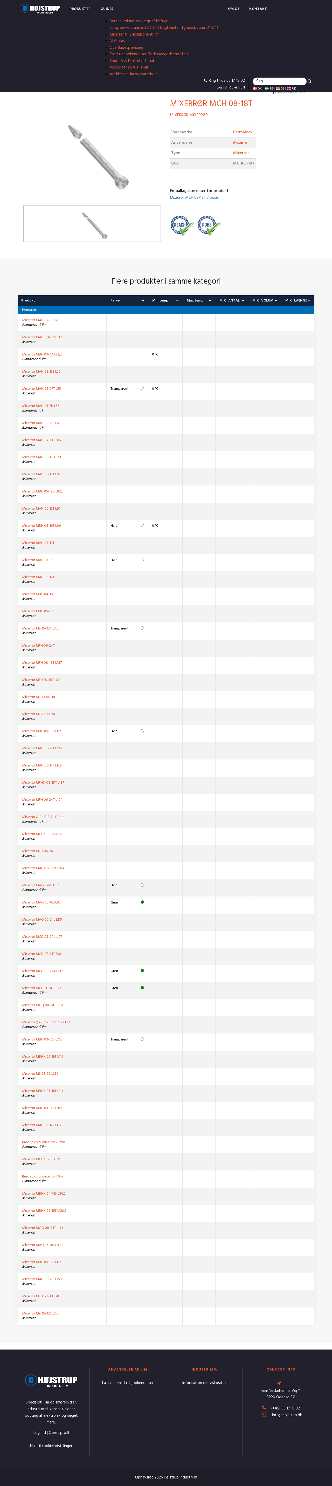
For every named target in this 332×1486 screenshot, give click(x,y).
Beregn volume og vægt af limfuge (139, 21)
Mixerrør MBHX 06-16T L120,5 (44, 1211)
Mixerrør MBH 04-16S (38, 594)
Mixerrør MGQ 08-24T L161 (42, 1005)
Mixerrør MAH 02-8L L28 (40, 320)
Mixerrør (241, 142)
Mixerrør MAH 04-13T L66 (41, 440)
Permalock (242, 132)
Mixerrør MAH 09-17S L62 (41, 423)
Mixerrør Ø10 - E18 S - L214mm (44, 817)
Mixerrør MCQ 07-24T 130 (41, 954)
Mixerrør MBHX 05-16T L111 (42, 1057)
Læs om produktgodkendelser (128, 1383)
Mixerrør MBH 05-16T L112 (41, 731)
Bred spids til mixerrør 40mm (44, 1177)
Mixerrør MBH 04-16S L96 (41, 526)
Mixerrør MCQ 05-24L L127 (42, 937)
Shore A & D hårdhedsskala (133, 61)
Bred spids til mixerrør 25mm (43, 1142)
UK (291, 88)
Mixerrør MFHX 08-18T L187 (43, 783)
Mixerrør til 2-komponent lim (134, 34)
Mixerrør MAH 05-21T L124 (42, 748)
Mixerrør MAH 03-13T (38, 543)
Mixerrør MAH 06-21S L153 (42, 1279)
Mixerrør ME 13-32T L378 (40, 1296)
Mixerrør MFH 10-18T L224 (42, 680)
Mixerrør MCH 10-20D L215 (42, 1159)
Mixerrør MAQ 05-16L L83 (41, 903)
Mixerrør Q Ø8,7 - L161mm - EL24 (46, 1022)
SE (269, 88)
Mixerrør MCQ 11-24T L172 (41, 988)
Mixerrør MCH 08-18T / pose (194, 198)
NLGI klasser (120, 41)
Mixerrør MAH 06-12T (38, 577)
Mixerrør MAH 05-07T (38, 560)
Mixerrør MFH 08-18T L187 (42, 663)
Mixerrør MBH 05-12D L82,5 (43, 492)
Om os (234, 9)
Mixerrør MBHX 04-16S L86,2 (44, 1194)
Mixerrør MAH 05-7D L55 (40, 406)
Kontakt (258, 9)
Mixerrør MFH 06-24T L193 (42, 851)
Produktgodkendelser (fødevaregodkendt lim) (149, 54)
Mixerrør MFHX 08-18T (39, 697)
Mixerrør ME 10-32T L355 (40, 629)
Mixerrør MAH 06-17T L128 (42, 766)
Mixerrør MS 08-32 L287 (40, 1074)
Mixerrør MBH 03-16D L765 (42, 1040)
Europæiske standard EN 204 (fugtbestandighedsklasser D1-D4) (164, 28)
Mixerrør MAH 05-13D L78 (41, 457)
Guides (107, 9)
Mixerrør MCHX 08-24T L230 (44, 834)
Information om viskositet (204, 1383)
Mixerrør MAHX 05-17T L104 (43, 868)
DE (280, 88)
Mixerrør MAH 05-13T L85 (41, 474)
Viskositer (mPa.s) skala (129, 67)
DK (257, 88)
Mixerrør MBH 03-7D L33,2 (42, 355)
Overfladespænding (126, 48)
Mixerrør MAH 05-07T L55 (41, 389)
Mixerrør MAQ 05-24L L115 (42, 920)
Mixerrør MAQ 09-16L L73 (41, 885)
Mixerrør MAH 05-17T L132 (41, 1125)
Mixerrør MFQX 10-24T (39, 714)
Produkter (80, 9)
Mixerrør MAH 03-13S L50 (41, 372)
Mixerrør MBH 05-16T (38, 611)
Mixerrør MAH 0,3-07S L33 (42, 337)
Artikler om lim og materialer (133, 74)
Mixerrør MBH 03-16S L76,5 (42, 1108)
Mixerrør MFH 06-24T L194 (42, 800)
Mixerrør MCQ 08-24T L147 (42, 971)
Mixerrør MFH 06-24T (38, 646)
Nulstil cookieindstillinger (51, 1446)
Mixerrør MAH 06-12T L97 (41, 509)
